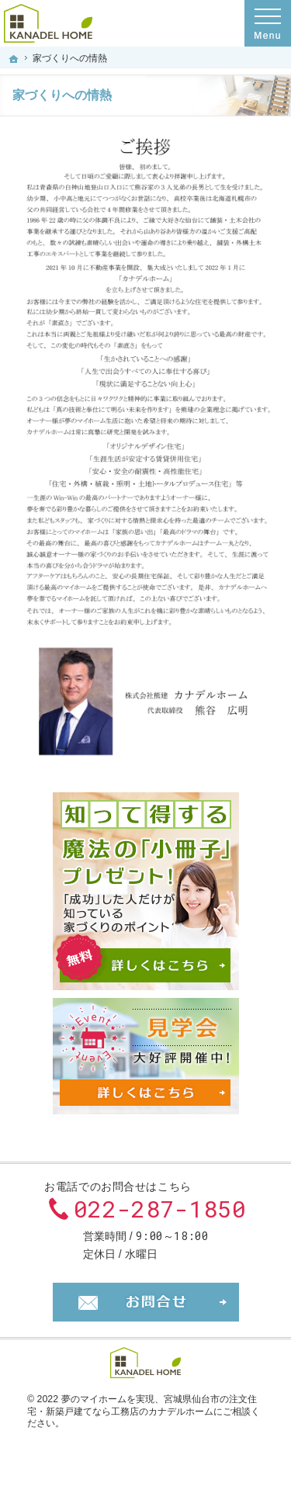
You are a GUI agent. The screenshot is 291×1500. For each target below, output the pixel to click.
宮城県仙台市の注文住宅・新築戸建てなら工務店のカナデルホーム (142, 1405)
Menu (267, 23)
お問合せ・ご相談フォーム (146, 1302)
